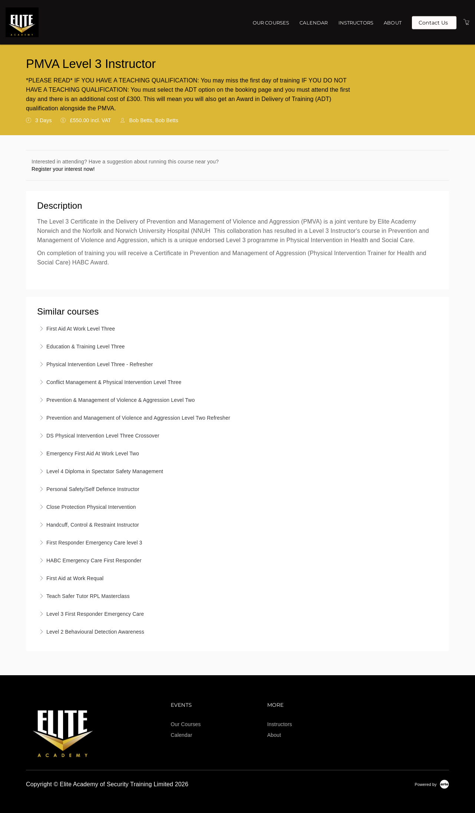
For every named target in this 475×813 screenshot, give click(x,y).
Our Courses (271, 23)
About (393, 23)
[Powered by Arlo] (432, 784)
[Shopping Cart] (466, 22)
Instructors (356, 23)
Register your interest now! (63, 169)
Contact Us (433, 22)
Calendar (313, 23)
